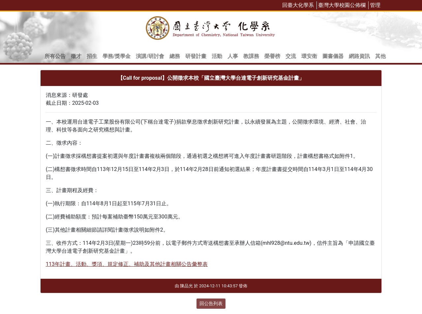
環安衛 (309, 56)
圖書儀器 (333, 56)
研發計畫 (195, 56)
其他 (380, 56)
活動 (217, 56)
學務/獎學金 (117, 56)
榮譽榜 (272, 56)
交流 (291, 56)
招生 (92, 56)
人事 (232, 56)
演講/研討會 (150, 56)
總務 (174, 56)
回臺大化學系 (298, 5)
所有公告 (55, 56)
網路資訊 (359, 56)
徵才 (76, 56)
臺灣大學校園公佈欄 (342, 5)
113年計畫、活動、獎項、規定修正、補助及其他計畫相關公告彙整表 (127, 264)
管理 (375, 5)
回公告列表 (211, 303)
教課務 (251, 56)
